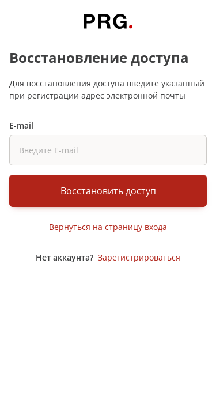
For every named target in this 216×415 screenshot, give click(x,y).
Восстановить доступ (108, 190)
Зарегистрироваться (139, 257)
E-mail (21, 125)
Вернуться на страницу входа (108, 226)
